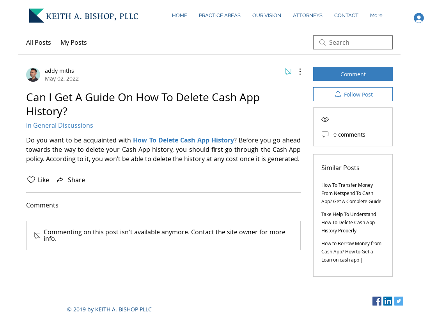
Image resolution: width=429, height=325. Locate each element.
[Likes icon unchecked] (31, 179)
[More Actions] (296, 71)
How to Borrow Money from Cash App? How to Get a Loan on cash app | (351, 251)
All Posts (38, 42)
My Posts (73, 42)
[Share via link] (70, 179)
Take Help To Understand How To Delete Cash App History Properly (348, 222)
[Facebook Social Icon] (376, 301)
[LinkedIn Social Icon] (387, 301)
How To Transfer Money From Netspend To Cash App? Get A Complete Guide (351, 193)
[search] (353, 42)
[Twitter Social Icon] (398, 301)
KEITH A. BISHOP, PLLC (92, 15)
